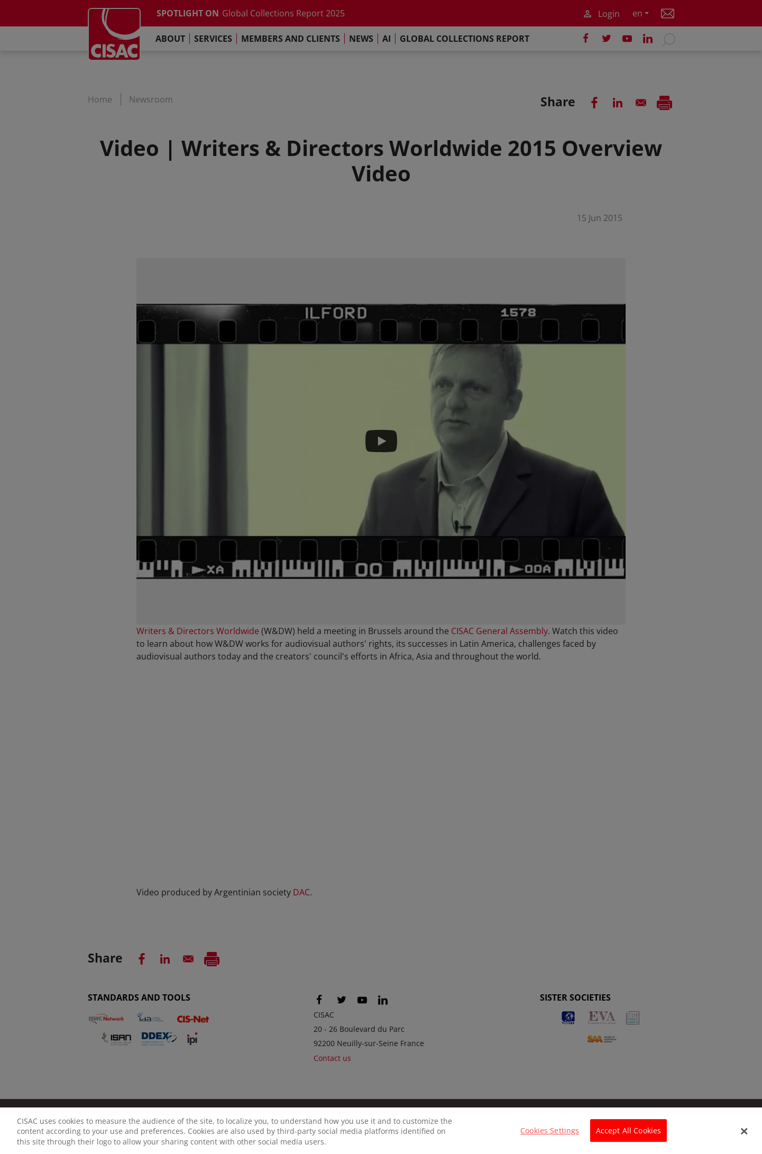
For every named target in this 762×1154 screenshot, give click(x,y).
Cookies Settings (549, 1137)
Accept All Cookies (629, 1137)
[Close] (744, 1137)
